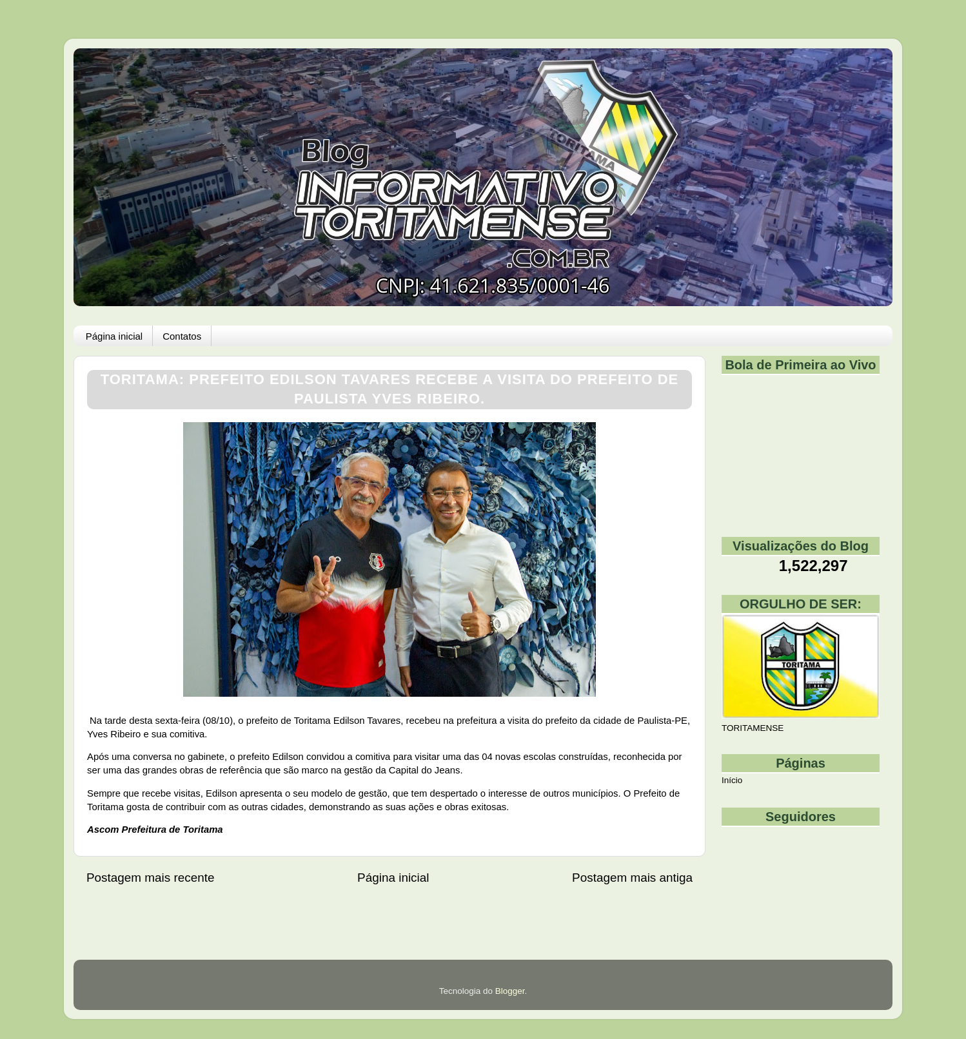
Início (732, 780)
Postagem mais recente (150, 877)
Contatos (182, 336)
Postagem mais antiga (632, 877)
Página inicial (114, 336)
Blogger (510, 991)
